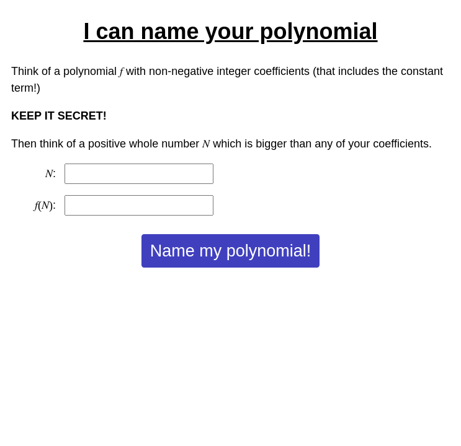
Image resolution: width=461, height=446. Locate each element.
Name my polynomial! (230, 251)
